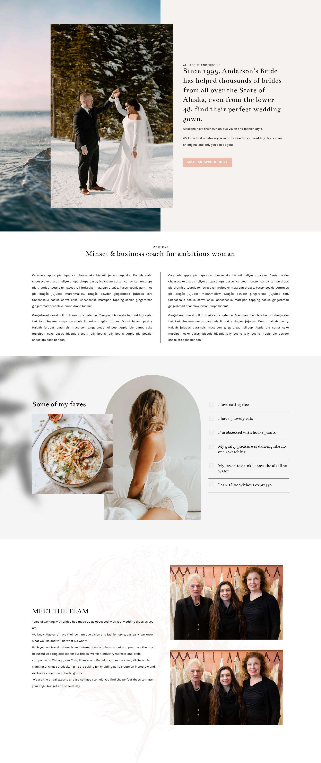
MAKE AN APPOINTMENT (207, 162)
